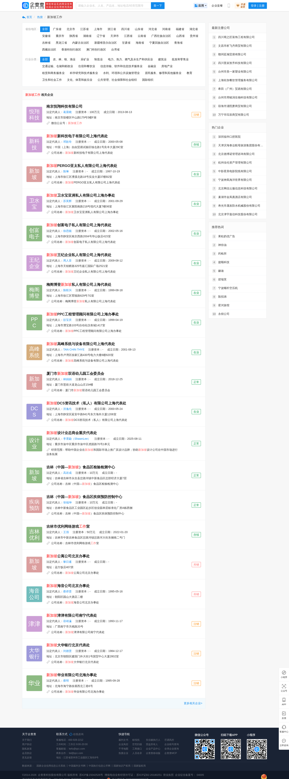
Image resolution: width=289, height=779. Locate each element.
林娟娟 (67, 379)
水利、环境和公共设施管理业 (121, 73)
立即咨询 (284, 745)
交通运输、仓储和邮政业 (57, 66)
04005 (200, 774)
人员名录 (137, 753)
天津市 (114, 35)
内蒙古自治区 (80, 42)
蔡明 (66, 680)
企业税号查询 (171, 744)
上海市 (98, 29)
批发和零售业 (180, 59)
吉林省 (46, 42)
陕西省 (73, 35)
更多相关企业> (193, 703)
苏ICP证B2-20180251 (149, 774)
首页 (27, 17)
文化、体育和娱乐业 (79, 79)
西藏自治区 (49, 49)
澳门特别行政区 (96, 49)
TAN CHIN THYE (73, 349)
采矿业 (85, 59)
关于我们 (27, 740)
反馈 (284, 718)
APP (284, 704)
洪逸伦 (67, 408)
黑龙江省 (61, 42)
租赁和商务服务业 (53, 73)
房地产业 (167, 66)
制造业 (98, 59)
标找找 (135, 740)
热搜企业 (123, 753)
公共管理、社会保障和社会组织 (117, 79)
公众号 (284, 691)
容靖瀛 (67, 621)
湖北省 (193, 29)
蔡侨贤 (67, 591)
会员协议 (27, 753)
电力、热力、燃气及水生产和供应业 (130, 59)
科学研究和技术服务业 (84, 73)
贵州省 (194, 35)
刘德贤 (67, 651)
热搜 (40, 17)
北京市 (71, 29)
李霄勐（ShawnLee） (77, 438)
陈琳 (66, 171)
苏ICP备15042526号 (91, 774)
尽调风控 (169, 740)
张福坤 (67, 502)
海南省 (140, 42)
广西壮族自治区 (161, 35)
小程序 (284, 677)
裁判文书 (123, 740)
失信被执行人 (153, 740)
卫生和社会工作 (52, 79)
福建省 (180, 29)
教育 (189, 73)
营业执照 (168, 774)
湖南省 (87, 35)
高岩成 (67, 472)
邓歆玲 (67, 141)
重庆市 (60, 35)
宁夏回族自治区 (159, 42)
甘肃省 (126, 42)
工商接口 (137, 748)
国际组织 (147, 79)
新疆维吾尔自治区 (105, 42)
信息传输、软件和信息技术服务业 (121, 66)
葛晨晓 (67, 112)
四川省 (125, 29)
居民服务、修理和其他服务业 (163, 73)
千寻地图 (123, 748)
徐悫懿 (67, 230)
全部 (45, 29)
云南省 (142, 35)
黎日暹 (67, 561)
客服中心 (284, 732)
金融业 (152, 66)
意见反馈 (27, 757)
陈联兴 (67, 290)
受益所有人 (152, 744)
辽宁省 (101, 35)
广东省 (57, 29)
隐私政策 (27, 748)
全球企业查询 (171, 748)
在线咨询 (76, 734)
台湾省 (115, 49)
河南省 (166, 29)
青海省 (178, 42)
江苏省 (84, 29)
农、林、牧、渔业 (64, 59)
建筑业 (162, 59)
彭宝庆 (67, 319)
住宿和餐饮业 (86, 66)
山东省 (139, 29)
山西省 (180, 35)
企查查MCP (170, 753)
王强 (66, 532)
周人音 (67, 260)
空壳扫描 (137, 744)
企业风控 (123, 744)
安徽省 (46, 35)
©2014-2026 (29, 774)
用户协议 (27, 744)
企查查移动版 (153, 753)
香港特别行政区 (71, 49)
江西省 (128, 35)
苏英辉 (67, 201)
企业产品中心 (153, 748)
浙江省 (112, 29)
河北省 (153, 29)
